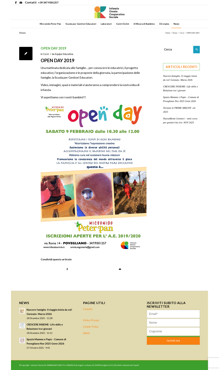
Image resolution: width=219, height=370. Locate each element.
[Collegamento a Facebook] (15, 2)
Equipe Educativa (64, 54)
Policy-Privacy (91, 320)
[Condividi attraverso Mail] (120, 269)
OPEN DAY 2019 (53, 48)
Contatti (87, 309)
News (22, 32)
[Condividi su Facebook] (67, 269)
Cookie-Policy (91, 326)
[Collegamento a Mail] (20, 2)
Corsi (46, 54)
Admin (86, 333)
